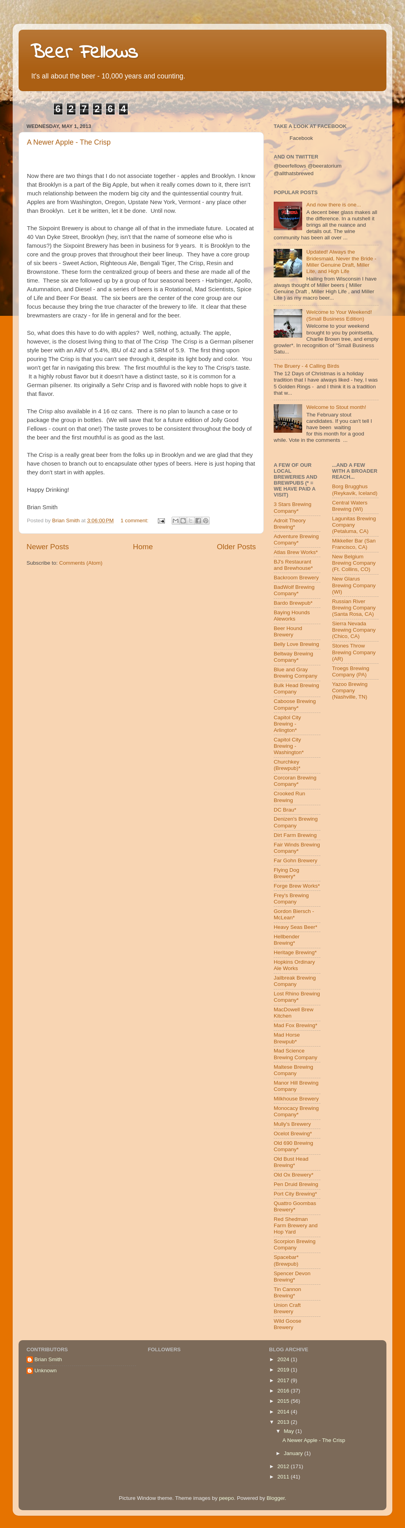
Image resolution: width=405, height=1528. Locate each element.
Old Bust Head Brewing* (291, 1162)
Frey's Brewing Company (291, 898)
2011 (284, 1477)
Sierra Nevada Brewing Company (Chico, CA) (354, 630)
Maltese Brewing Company (293, 1070)
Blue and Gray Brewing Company (295, 673)
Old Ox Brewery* (294, 1175)
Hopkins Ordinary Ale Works (294, 965)
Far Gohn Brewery (295, 860)
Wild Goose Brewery (287, 1324)
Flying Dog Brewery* (286, 873)
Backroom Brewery (296, 578)
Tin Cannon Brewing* (287, 1292)
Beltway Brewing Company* (293, 657)
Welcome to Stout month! (336, 407)
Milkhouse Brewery (296, 1099)
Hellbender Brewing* (286, 940)
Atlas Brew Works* (296, 552)
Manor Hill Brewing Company (296, 1086)
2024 (284, 1359)
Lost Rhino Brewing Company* (297, 997)
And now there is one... (333, 205)
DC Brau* (285, 810)
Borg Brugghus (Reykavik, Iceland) (355, 489)
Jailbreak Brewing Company (295, 981)
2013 (284, 1422)
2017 (284, 1380)
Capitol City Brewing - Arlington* (287, 723)
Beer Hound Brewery (288, 631)
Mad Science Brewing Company (295, 1054)
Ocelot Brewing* (293, 1133)
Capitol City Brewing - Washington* (289, 746)
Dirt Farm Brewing (295, 835)
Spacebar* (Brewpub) (286, 1260)
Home (143, 546)
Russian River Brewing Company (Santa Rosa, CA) (354, 607)
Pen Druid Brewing (296, 1184)
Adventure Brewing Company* (296, 539)
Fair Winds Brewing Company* (297, 848)
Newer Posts (47, 546)
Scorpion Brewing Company (295, 1244)
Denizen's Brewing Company (296, 822)
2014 (284, 1412)
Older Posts (236, 546)
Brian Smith (48, 1359)
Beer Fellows (84, 52)
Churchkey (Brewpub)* (287, 765)
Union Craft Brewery (287, 1308)
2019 (284, 1370)
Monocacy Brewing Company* (296, 1111)
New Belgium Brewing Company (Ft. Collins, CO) (354, 563)
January (294, 1453)
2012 (284, 1466)
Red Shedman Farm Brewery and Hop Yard (296, 1225)
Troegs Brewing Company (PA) (350, 671)
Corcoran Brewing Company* (295, 781)
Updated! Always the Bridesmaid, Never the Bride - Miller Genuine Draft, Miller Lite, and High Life (341, 261)
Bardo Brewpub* (293, 603)
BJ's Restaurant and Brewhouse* (293, 565)
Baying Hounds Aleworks (292, 615)
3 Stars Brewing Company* (292, 507)
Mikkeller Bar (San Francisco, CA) (354, 544)
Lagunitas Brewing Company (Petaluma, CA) (354, 525)
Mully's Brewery (292, 1124)
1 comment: (135, 520)
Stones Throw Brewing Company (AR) (354, 652)
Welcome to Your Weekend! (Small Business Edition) (339, 315)
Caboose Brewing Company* (295, 704)
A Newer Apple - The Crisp (69, 142)
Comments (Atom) (81, 563)
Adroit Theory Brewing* (290, 524)
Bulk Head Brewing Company (296, 688)
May (289, 1431)
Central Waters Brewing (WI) (350, 506)
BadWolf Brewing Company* (294, 590)
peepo (226, 1498)
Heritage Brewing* (295, 952)
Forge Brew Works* (297, 886)
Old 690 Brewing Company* (293, 1146)
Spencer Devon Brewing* (292, 1276)
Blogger (276, 1498)
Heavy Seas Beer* (295, 927)
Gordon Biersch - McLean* (294, 914)
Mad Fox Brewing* (295, 1025)
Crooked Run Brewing (289, 797)
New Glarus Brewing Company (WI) (354, 585)
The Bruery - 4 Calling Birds (306, 366)
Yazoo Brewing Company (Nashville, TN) (350, 690)
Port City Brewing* (295, 1194)
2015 (284, 1401)
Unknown (45, 1370)
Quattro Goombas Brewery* (295, 1206)
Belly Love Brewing (296, 644)
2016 (284, 1391)
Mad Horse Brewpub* (287, 1038)
